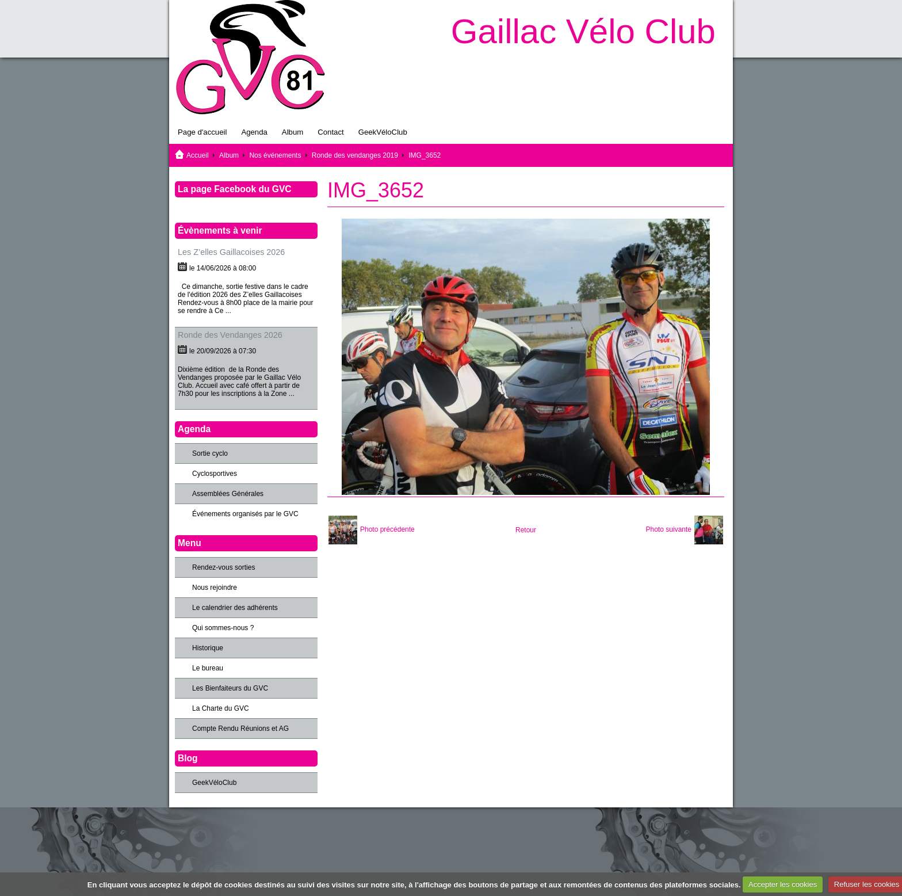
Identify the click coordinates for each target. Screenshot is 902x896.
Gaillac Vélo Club (583, 31)
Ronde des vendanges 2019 (355, 155)
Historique (207, 648)
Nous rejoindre (214, 588)
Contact (330, 132)
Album (292, 132)
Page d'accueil (202, 132)
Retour (525, 530)
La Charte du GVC (220, 708)
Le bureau (207, 668)
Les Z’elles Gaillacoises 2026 (231, 252)
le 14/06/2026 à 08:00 (222, 268)
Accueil (197, 155)
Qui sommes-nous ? (223, 628)
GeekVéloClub (382, 132)
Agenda (254, 132)
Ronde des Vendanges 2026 (230, 335)
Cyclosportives (214, 474)
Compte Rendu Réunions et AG (240, 729)
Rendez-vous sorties (223, 567)
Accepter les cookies (782, 884)
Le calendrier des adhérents (235, 608)
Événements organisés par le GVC (245, 514)
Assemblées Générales (227, 494)
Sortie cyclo (210, 453)
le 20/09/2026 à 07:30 (222, 351)
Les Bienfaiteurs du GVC (230, 688)
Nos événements (275, 155)
